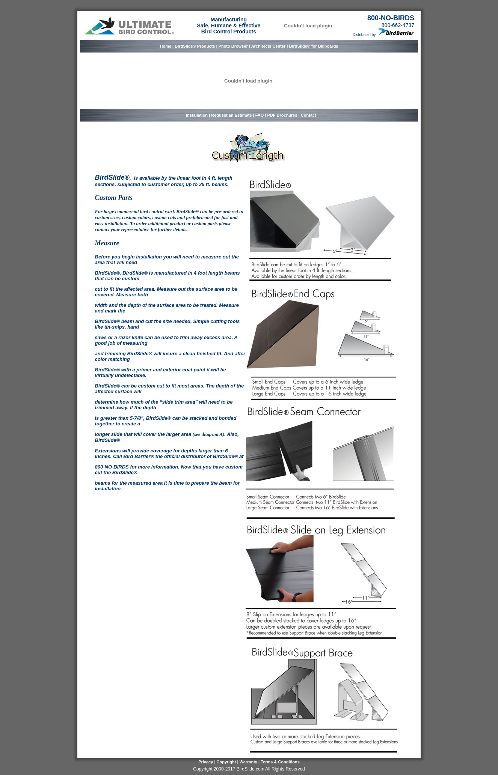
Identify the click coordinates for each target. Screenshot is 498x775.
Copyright (228, 762)
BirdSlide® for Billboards (313, 46)
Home (166, 46)
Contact (308, 115)
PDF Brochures (282, 115)
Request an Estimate (231, 115)
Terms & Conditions (280, 762)
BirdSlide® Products (195, 46)
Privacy (207, 762)
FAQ (260, 115)
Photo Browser (233, 46)
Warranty (250, 762)
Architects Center (268, 46)
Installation (197, 115)
